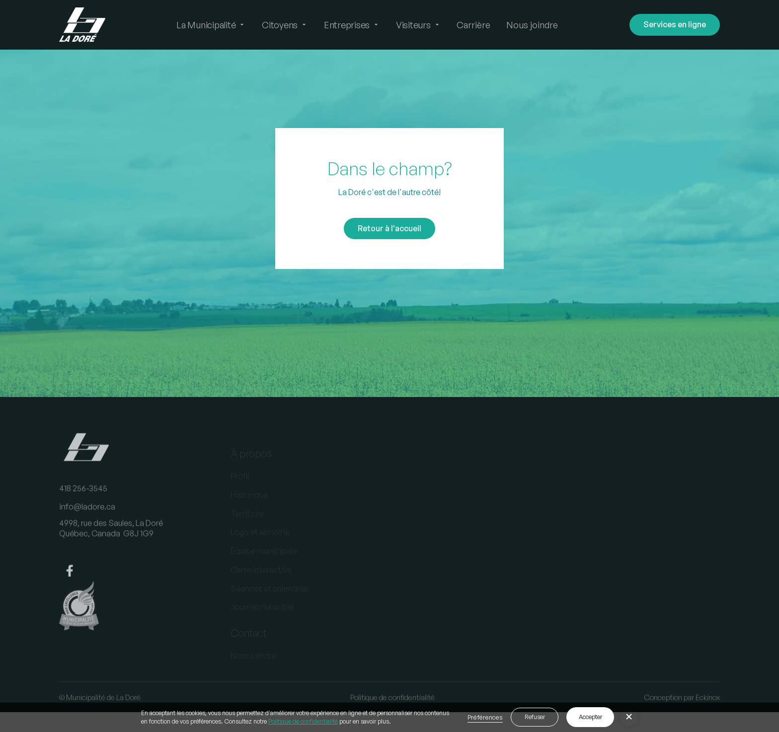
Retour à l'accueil (389, 228)
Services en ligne (674, 24)
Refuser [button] (535, 717)
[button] (211, 25)
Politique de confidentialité (303, 721)
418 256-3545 (83, 496)
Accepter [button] (590, 717)
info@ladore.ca (87, 515)
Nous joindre (532, 24)
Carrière (473, 24)
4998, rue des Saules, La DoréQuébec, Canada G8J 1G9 (111, 537)
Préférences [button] (485, 717)
